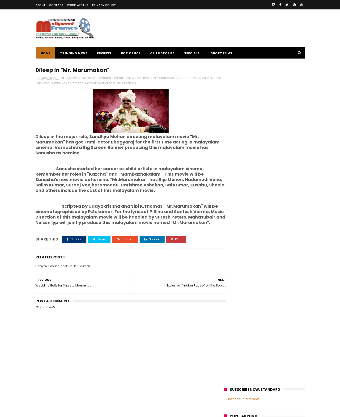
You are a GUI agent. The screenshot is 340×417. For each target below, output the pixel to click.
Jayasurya (233, 351)
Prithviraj (277, 342)
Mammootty (255, 342)
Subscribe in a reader (242, 79)
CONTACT (56, 5)
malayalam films (273, 333)
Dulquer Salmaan (265, 359)
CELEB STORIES (161, 53)
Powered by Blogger (134, 411)
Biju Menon (73, 78)
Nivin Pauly (271, 351)
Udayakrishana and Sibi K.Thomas (121, 83)
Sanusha (53, 83)
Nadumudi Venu (188, 78)
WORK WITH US (78, 5)
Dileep (87, 78)
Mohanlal (233, 342)
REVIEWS (104, 53)
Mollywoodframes (51, 411)
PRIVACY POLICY (104, 5)
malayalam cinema (108, 78)
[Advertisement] (219, 28)
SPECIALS (191, 53)
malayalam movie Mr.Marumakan (150, 78)
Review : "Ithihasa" (264, 147)
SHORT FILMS (221, 53)
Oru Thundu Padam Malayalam (275, 126)
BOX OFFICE (130, 53)
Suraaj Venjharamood (78, 83)
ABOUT (40, 5)
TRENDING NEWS (73, 53)
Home (45, 53)
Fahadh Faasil (236, 359)
